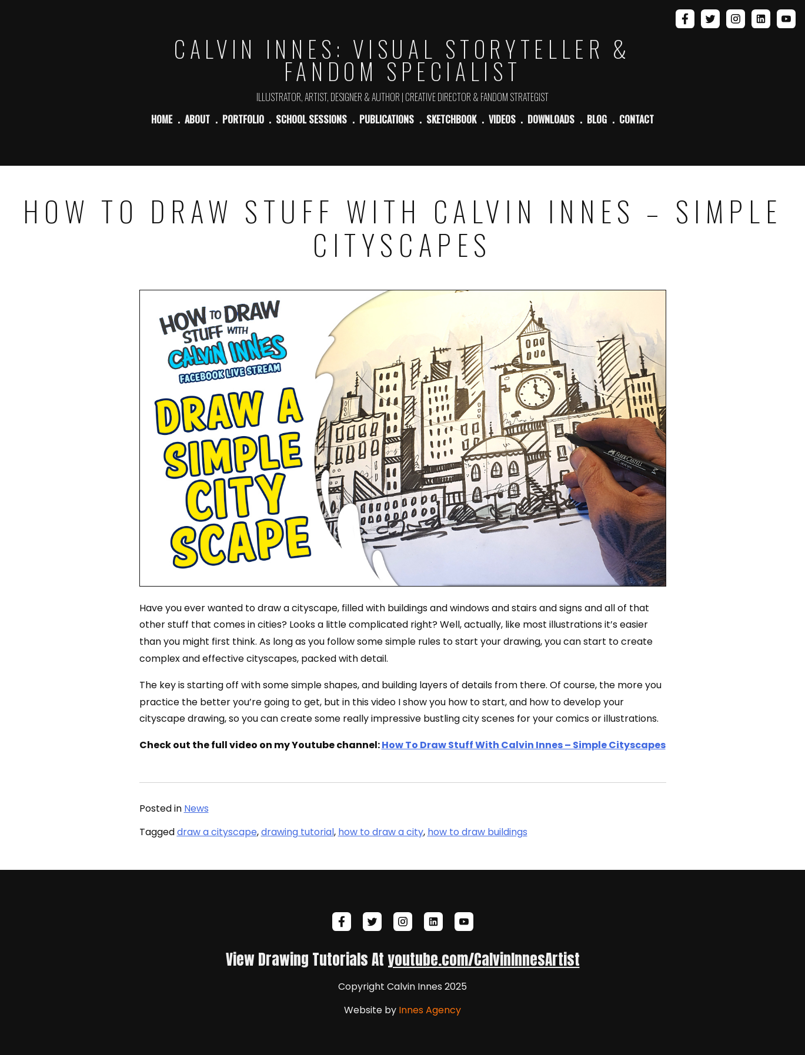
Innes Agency (430, 1010)
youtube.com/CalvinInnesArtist (484, 959)
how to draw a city (380, 832)
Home (161, 119)
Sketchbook (451, 119)
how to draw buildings (477, 832)
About (197, 119)
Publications (386, 119)
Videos (502, 119)
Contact (636, 119)
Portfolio (243, 119)
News (196, 808)
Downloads (550, 119)
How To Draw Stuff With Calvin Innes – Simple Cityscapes (524, 745)
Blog (597, 119)
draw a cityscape (217, 832)
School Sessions (311, 119)
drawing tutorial (297, 832)
